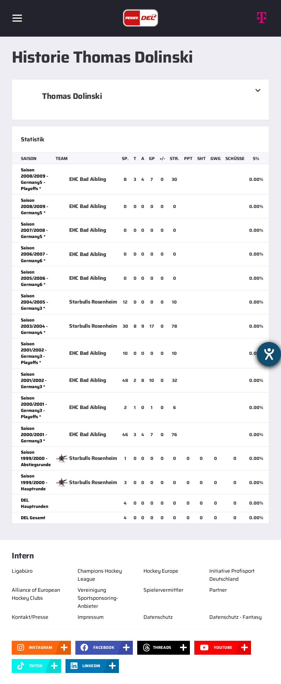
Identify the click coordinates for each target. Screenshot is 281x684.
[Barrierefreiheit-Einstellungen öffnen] (269, 354)
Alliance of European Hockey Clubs (36, 594)
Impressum (91, 617)
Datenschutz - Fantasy (235, 617)
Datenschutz (158, 617)
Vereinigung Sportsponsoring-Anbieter (98, 598)
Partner (218, 590)
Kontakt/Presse (30, 617)
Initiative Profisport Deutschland (232, 575)
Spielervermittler (163, 590)
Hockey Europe (160, 571)
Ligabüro (22, 571)
